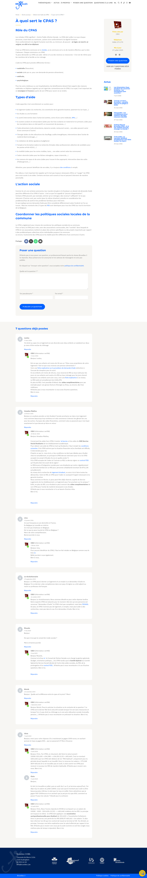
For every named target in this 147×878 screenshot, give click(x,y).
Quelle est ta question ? (28, 271)
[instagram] (126, 3)
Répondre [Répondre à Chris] (27, 745)
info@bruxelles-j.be (23, 864)
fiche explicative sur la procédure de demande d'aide (56, 368)
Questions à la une (103, 3)
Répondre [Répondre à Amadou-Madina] (27, 427)
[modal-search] (118, 3)
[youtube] (129, 3)
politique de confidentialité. (74, 266)
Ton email (58, 293)
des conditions (65, 167)
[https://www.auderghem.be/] (102, 861)
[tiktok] (124, 3)
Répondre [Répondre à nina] (27, 539)
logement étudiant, (59, 472)
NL (115, 3)
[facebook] (121, 3)
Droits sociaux (26, 15)
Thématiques (44, 3)
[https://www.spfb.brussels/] (72, 861)
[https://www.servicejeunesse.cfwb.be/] (91, 861)
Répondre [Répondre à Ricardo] (27, 647)
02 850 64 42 (22, 862)
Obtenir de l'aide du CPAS (41, 15)
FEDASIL (85, 604)
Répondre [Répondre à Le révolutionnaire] (27, 590)
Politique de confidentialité (120, 876)
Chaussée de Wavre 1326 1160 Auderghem (26, 858)
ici (45, 658)
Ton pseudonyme (26, 293)
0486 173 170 (117, 42)
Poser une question (83, 3)
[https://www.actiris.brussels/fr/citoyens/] (119, 860)
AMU (73, 118)
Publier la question (32, 307)
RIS (48, 205)
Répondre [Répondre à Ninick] (27, 698)
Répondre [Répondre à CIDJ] (34, 613)
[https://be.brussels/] (54, 861)
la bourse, (64, 441)
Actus (56, 3)
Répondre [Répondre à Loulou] (27, 349)
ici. (35, 553)
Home (17, 15)
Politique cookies (102, 876)
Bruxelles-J (21, 876)
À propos (65, 3)
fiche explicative (71, 378)
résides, (44, 50)
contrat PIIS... (48, 665)
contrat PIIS (84, 460)
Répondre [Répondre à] (34, 396)
